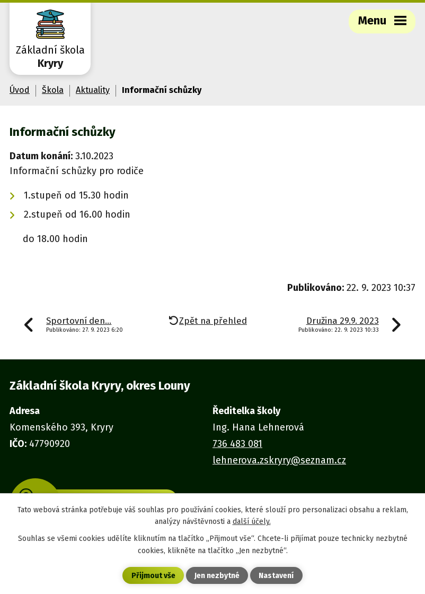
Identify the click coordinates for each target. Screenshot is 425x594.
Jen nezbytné (217, 575)
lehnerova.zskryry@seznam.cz (279, 460)
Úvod (20, 90)
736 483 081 (237, 444)
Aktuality (93, 90)
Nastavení (276, 575)
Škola (53, 90)
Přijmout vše (153, 575)
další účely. (252, 521)
